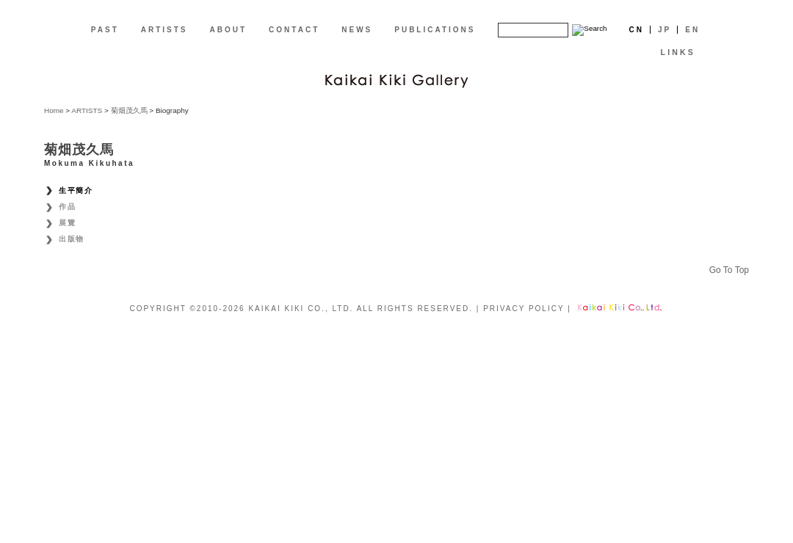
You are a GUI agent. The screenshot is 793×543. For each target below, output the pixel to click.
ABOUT (228, 30)
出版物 (71, 239)
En (692, 30)
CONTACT (294, 30)
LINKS (678, 52)
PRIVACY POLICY (523, 309)
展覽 (67, 223)
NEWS (356, 30)
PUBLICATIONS (434, 30)
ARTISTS (164, 30)
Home (54, 110)
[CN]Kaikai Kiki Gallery (396, 79)
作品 (67, 207)
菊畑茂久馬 (129, 110)
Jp (664, 30)
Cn (636, 30)
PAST (105, 30)
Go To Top (729, 270)
